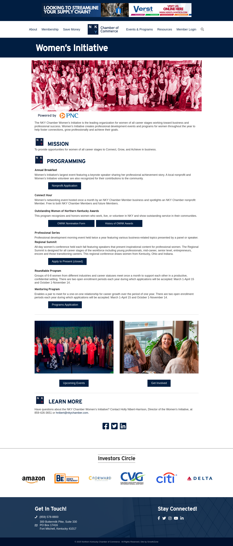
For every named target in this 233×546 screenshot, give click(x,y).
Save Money (71, 29)
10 (113, 491)
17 (139, 491)
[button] (202, 29)
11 (116, 491)
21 (154, 491)
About (33, 29)
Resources (164, 29)
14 (128, 491)
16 (135, 491)
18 (142, 491)
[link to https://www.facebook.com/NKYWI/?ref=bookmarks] (106, 426)
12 (120, 491)
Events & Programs (139, 29)
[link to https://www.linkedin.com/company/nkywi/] (123, 426)
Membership (50, 29)
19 (146, 491)
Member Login (186, 29)
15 (131, 491)
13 (124, 491)
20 (150, 491)
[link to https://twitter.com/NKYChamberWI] (114, 426)
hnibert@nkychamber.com (72, 412)
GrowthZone (152, 541)
